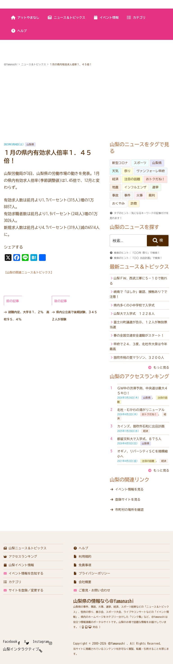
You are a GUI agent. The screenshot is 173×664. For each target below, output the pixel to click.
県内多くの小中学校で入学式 (134, 305)
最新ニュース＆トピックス (139, 266)
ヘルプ (19, 30)
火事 (140, 195)
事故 (115, 195)
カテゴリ (136, 17)
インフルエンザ (135, 187)
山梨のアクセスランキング (139, 376)
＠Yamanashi (117, 643)
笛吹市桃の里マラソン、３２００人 (139, 357)
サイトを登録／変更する (23, 590)
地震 (115, 187)
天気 (115, 171)
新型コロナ (120, 162)
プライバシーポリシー (91, 573)
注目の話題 (132, 179)
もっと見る (161, 367)
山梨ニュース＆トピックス (25, 548)
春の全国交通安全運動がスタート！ (139, 335)
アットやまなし (25, 17)
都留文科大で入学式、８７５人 (139, 438)
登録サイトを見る (127, 499)
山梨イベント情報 (18, 565)
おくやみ (118, 203)
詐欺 (134, 203)
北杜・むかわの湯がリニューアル (140, 409)
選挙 (155, 187)
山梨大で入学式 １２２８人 (134, 313)
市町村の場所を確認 (129, 509)
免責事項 (82, 565)
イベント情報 (106, 17)
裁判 (152, 195)
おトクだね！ (155, 179)
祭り (127, 171)
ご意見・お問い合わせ (91, 590)
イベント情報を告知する (23, 573)
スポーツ (140, 162)
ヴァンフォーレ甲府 (151, 171)
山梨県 (30, 144)
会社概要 (82, 582)
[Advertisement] (86, 104)
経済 (115, 179)
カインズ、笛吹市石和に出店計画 (140, 426)
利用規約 (82, 556)
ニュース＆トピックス (66, 17)
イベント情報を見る (129, 489)
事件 (127, 195)
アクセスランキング (20, 556)
